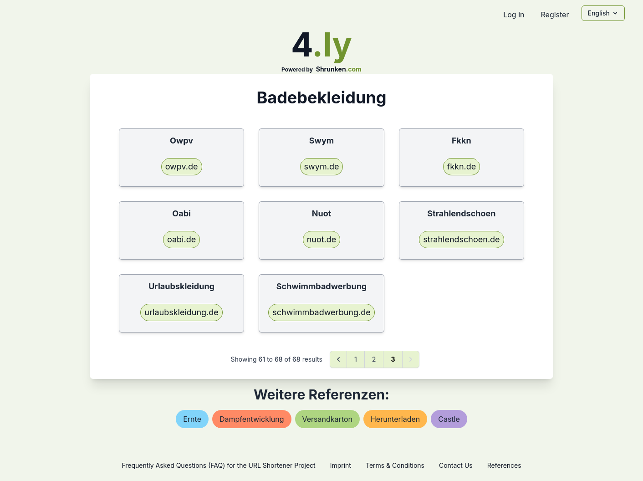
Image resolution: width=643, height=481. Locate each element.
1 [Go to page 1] (355, 359)
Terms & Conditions (395, 465)
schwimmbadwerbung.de (321, 312)
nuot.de (322, 239)
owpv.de (181, 166)
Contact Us (456, 465)
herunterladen (395, 419)
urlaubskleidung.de (181, 312)
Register (555, 14)
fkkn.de (461, 166)
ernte (192, 419)
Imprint (340, 465)
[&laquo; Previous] (338, 359)
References (504, 465)
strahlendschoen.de (461, 239)
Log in (513, 14)
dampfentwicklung (251, 419)
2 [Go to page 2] (374, 359)
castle (449, 419)
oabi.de (181, 239)
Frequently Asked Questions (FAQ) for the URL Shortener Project (218, 465)
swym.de (321, 166)
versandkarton (327, 419)
